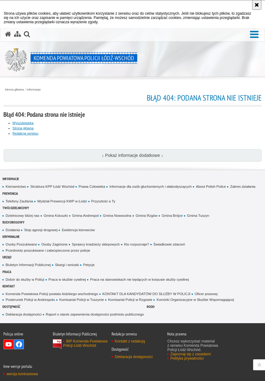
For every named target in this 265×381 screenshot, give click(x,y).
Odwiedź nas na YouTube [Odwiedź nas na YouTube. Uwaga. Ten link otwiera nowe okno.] (8, 344)
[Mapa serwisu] (17, 34)
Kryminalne (11, 236)
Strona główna (14, 89)
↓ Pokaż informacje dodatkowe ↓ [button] (132, 155)
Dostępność (11, 306)
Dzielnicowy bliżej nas (22, 215)
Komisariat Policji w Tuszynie (81, 299)
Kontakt (8, 286)
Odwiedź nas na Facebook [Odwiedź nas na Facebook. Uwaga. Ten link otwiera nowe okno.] (19, 344)
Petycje (88, 265)
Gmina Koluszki (56, 215)
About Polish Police (211, 186)
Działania (13, 230)
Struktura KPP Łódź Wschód (52, 186)
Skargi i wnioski (67, 265)
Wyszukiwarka (23, 123)
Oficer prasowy (206, 294)
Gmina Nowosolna (117, 215)
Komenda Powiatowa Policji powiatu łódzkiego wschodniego (52, 294)
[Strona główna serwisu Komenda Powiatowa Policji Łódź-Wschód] (8, 34)
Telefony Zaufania (19, 201)
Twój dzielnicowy (15, 207)
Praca (6, 271)
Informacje (34, 89)
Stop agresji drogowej (40, 230)
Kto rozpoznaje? (136, 244)
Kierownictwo (16, 186)
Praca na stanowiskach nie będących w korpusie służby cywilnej (139, 279)
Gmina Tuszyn (198, 215)
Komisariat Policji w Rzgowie (130, 299)
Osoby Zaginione (54, 244)
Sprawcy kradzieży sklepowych (96, 244)
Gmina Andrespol (85, 215)
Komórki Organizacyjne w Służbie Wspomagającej (195, 299)
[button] (254, 34)
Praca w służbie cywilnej (67, 279)
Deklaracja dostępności (23, 314)
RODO (151, 306)
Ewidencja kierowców (78, 230)
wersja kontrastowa (22, 374)
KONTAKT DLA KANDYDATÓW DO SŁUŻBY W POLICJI (146, 294)
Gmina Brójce (172, 215)
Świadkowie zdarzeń (169, 244)
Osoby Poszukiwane (21, 244)
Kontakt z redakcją (130, 341)
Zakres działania (243, 186)
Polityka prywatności (187, 358)
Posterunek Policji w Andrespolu (30, 299)
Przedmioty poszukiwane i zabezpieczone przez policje (48, 250)
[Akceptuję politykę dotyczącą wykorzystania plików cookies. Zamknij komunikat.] (256, 5)
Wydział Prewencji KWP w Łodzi (62, 201)
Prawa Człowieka (92, 186)
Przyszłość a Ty (103, 201)
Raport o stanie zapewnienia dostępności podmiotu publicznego (95, 314)
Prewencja (10, 193)
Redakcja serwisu (26, 133)
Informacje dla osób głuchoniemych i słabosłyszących (150, 186)
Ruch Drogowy (13, 222)
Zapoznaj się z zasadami (190, 354)
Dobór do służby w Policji (25, 279)
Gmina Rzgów (146, 215)
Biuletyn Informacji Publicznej (28, 265)
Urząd (6, 257)
